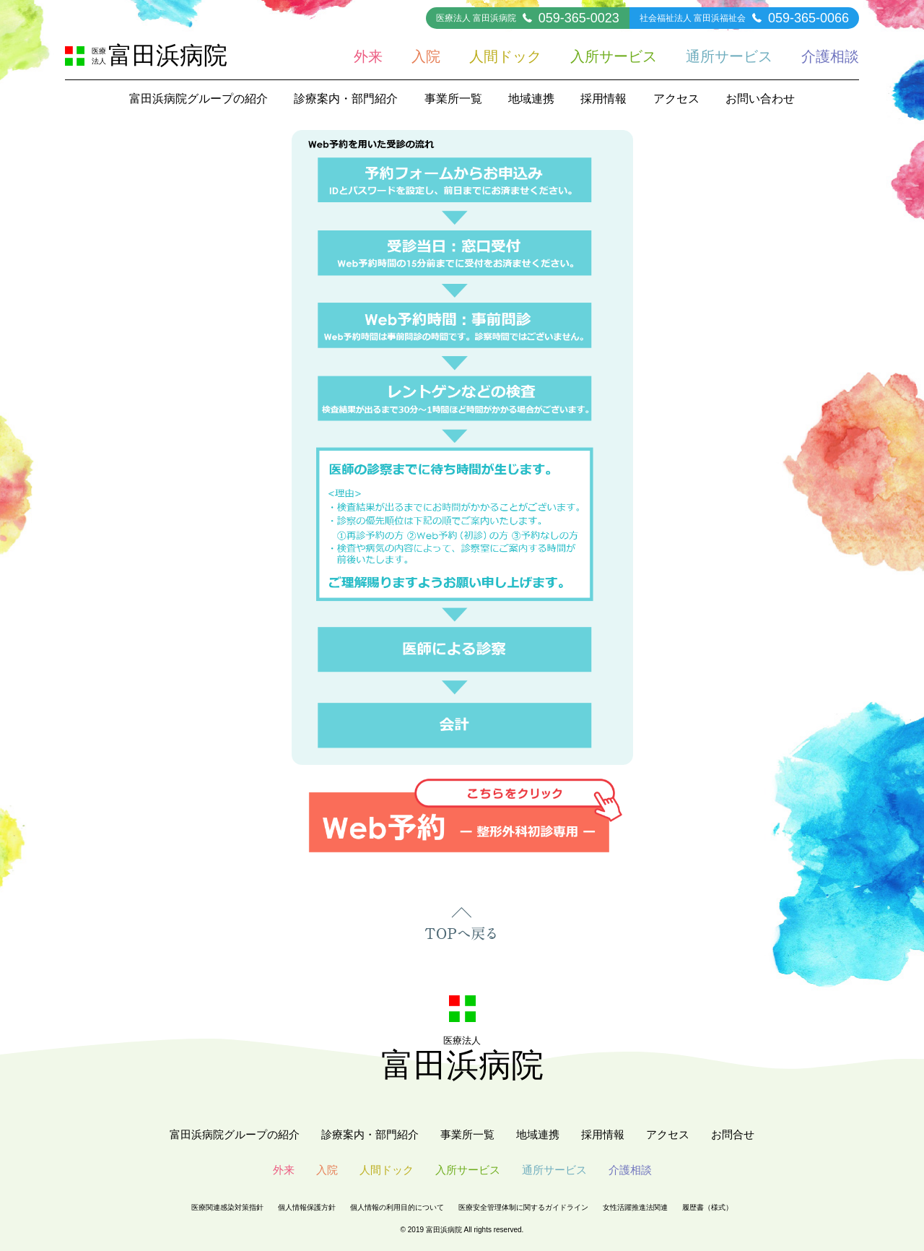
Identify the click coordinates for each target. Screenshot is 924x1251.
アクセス (676, 98)
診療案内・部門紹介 (346, 98)
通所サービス (729, 56)
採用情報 (603, 98)
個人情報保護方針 (307, 1207)
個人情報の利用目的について (397, 1207)
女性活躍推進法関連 (635, 1207)
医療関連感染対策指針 (227, 1207)
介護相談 (830, 56)
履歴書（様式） (707, 1207)
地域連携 (531, 98)
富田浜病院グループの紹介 (198, 98)
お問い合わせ (760, 98)
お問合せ (732, 1134)
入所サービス (613, 56)
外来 (368, 56)
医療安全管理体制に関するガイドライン (523, 1207)
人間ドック (505, 56)
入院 (425, 56)
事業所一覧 (453, 98)
